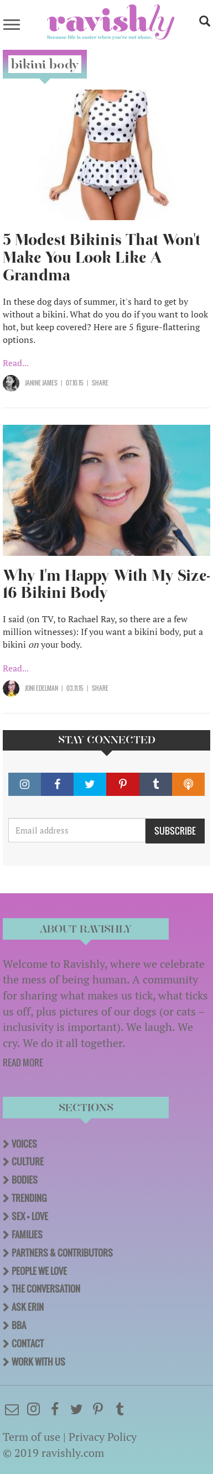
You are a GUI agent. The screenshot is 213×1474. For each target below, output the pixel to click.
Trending (29, 1198)
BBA (19, 1325)
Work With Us (38, 1361)
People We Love (39, 1271)
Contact (28, 1343)
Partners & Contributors (62, 1252)
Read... (16, 363)
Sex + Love (30, 1216)
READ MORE (23, 1062)
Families (27, 1234)
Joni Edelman (41, 688)
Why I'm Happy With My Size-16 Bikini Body (106, 584)
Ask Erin (28, 1307)
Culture (28, 1161)
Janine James (41, 382)
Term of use (31, 1436)
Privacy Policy (103, 1436)
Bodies (25, 1179)
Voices (24, 1143)
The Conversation (46, 1288)
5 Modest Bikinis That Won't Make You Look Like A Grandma (101, 257)
